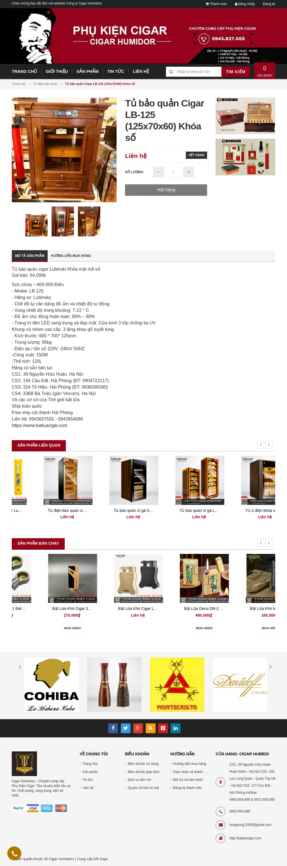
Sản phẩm (90, 772)
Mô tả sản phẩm (29, 256)
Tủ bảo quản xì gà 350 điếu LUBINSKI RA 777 (196, 510)
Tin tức (88, 780)
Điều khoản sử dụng (143, 764)
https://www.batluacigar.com (39, 425)
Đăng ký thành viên (187, 788)
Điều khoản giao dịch (143, 772)
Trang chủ (90, 764)
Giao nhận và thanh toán (191, 772)
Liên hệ (88, 788)
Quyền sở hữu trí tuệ (143, 788)
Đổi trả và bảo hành (188, 780)
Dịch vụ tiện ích (139, 780)
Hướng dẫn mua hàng (71, 256)
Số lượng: (134, 172)
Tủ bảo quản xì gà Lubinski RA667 (252, 510)
